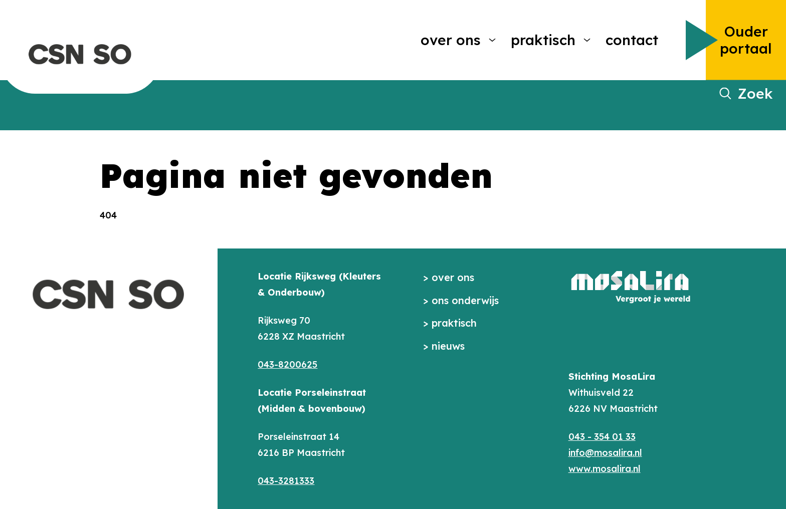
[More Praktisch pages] (587, 40)
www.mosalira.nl (604, 468)
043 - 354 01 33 (602, 436)
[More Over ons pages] (492, 40)
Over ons (451, 40)
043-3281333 (286, 480)
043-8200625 (287, 364)
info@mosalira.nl (605, 452)
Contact (632, 40)
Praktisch (543, 40)
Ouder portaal (746, 40)
